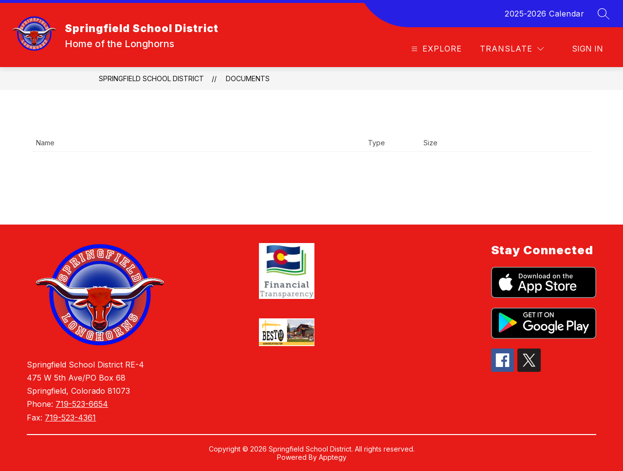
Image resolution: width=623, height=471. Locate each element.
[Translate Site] (511, 49)
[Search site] (603, 13)
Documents (248, 78)
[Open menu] (435, 49)
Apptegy (333, 457)
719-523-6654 (81, 404)
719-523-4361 (70, 417)
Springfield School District (151, 78)
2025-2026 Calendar (544, 13)
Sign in (587, 48)
